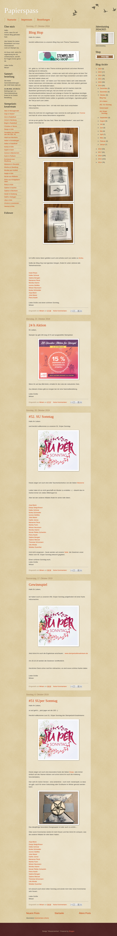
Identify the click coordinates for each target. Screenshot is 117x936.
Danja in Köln (9, 129)
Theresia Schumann (36, 542)
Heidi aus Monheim (11, 137)
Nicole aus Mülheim (11, 176)
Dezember (104, 88)
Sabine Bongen (34, 278)
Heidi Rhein (33, 273)
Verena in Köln (9, 206)
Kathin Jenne (33, 520)
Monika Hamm (34, 283)
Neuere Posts (32, 913)
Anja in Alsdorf (9, 114)
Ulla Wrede (33, 545)
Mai (101, 131)
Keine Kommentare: (60, 311)
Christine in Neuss (10, 126)
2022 (100, 75)
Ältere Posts (85, 913)
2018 (100, 149)
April (101, 134)
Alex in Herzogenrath (11, 111)
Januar (102, 144)
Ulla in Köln (8, 200)
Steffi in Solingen (10, 197)
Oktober (103, 95)
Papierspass (21, 10)
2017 (100, 152)
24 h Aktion (37, 325)
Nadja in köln (8, 173)
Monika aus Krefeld (11, 170)
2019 (100, 85)
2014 (100, 162)
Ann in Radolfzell (10, 117)
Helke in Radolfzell (10, 143)
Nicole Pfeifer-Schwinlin (37, 532)
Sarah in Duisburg (10, 194)
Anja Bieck (33, 293)
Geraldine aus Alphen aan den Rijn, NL (11, 133)
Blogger (71, 931)
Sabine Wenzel (34, 540)
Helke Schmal (34, 275)
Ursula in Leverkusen (11, 203)
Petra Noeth (33, 298)
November (104, 92)
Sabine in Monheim (11, 191)
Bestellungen (43, 19)
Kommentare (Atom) (42, 918)
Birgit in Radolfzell (10, 123)
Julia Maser (33, 295)
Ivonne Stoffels (34, 285)
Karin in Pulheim (10, 156)
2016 (100, 156)
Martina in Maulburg (11, 167)
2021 (100, 79)
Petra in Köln (8, 185)
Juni (101, 128)
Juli (101, 124)
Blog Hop (36, 32)
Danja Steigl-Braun (36, 507)
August (102, 121)
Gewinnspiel (38, 584)
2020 (100, 82)
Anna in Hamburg (10, 120)
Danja (71, 772)
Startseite (11, 19)
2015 (100, 159)
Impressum (26, 19)
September (104, 117)
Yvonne (82, 113)
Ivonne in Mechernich (11, 153)
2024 (100, 69)
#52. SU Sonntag (41, 416)
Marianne (80, 483)
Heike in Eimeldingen (11, 140)
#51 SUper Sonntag (43, 701)
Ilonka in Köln (9, 147)
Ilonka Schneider (35, 290)
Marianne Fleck (34, 280)
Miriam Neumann (35, 288)
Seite (66, 552)
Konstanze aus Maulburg (9, 160)
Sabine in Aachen (10, 188)
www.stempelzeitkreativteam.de (76, 653)
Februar (103, 141)
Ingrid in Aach (9, 150)
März (102, 138)
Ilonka (81, 258)
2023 (100, 72)
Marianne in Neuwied (11, 164)
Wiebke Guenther (35, 547)
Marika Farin (33, 525)
